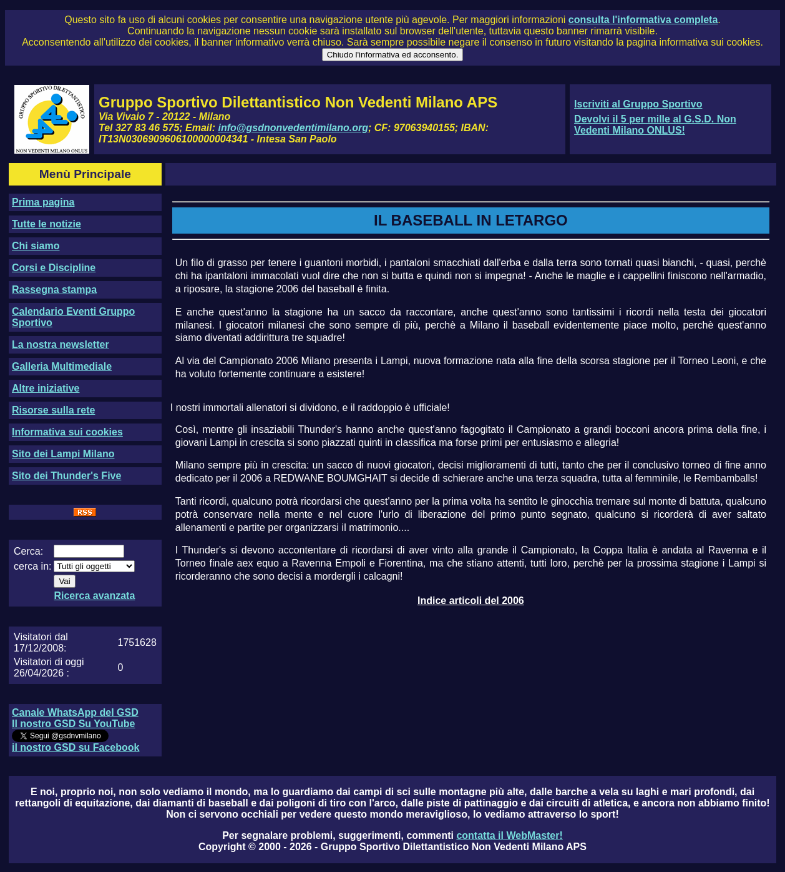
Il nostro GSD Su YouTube (73, 723)
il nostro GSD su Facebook (75, 747)
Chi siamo (35, 245)
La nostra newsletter (60, 344)
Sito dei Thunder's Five (66, 475)
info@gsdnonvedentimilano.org (293, 127)
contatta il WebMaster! (509, 835)
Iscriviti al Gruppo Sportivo (638, 104)
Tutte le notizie (46, 224)
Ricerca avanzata (94, 595)
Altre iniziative (45, 388)
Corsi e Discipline (53, 267)
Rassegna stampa (54, 289)
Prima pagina (43, 202)
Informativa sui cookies (67, 432)
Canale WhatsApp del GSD (75, 712)
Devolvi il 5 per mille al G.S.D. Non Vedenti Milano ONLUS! (655, 125)
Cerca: (28, 551)
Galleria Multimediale (62, 366)
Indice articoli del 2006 (470, 600)
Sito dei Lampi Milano (63, 453)
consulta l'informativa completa (643, 19)
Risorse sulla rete (53, 410)
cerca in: (32, 566)
